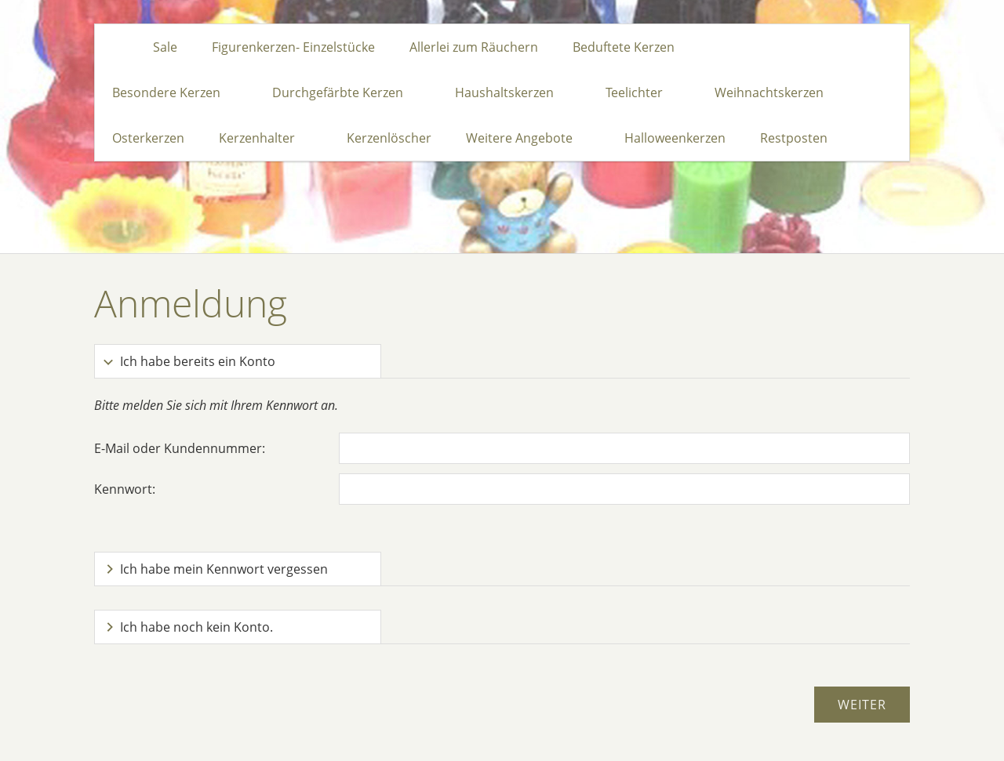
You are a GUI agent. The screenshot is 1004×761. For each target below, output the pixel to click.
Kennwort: (124, 489)
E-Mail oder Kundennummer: (179, 448)
